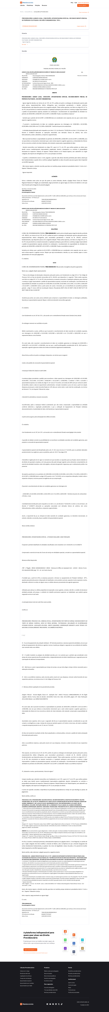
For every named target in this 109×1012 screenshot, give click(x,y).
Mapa (69, 987)
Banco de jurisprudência (50, 976)
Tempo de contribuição (25, 978)
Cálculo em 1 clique (24, 971)
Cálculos (22, 5)
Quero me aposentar (83, 2)
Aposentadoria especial (26, 980)
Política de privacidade (73, 992)
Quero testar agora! (30, 952)
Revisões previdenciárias (74, 973)
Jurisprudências (28, 12)
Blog (72, 2)
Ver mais (25, 44)
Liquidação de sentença (25, 976)
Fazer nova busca (84, 12)
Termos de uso (71, 990)
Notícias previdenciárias (50, 992)
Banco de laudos (48, 973)
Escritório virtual (48, 980)
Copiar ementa (81, 26)
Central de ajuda (72, 985)
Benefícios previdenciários (74, 971)
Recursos (44, 5)
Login (75, 2)
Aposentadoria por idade (26, 985)
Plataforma (30, 5)
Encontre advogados (49, 987)
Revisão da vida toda (25, 973)
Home (21, 12)
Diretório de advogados (50, 978)
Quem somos (71, 982)
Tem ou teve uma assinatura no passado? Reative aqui (36, 955)
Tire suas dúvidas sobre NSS (51, 990)
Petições (37, 5)
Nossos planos (83, 5)
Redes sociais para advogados (51, 971)
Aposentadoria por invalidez (27, 983)
